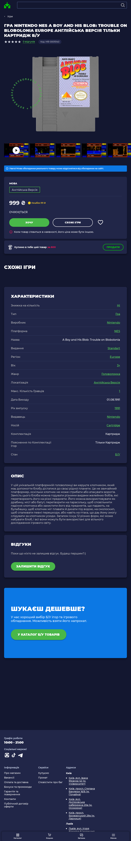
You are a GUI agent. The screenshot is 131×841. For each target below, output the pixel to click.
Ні (118, 305)
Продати (113, 247)
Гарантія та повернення (12, 793)
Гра (117, 314)
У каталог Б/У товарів (39, 634)
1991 (117, 408)
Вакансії (9, 777)
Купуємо (43, 773)
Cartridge (113, 425)
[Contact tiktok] (14, 755)
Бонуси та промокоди (18, 787)
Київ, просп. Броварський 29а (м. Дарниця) (82, 815)
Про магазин (12, 773)
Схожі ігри (73, 222)
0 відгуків (29, 41)
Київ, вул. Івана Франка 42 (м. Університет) (78, 781)
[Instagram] (7, 755)
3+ (118, 365)
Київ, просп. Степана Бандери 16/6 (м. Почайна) (82, 791)
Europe (115, 356)
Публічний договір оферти (16, 805)
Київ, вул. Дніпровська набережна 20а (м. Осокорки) (80, 803)
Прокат (42, 777)
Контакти (10, 799)
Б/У (117, 454)
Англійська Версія (107, 382)
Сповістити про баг (50, 782)
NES (117, 331)
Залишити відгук (33, 566)
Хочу (29, 222)
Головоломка (110, 374)
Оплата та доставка (16, 782)
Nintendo (113, 322)
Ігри (10, 16)
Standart (114, 348)
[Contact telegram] (21, 755)
